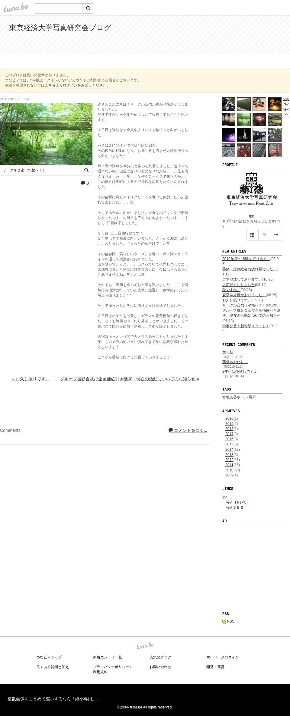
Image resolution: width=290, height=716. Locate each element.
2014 (229, 450)
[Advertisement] (211, 35)
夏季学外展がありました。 (244, 295)
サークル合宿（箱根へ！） (244, 305)
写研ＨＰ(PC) (237, 502)
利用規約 (100, 672)
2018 (229, 429)
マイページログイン (222, 657)
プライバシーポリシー (111, 667)
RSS (228, 621)
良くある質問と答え (52, 667)
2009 (229, 475)
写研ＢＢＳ (235, 507)
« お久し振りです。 (31, 378)
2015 (229, 444)
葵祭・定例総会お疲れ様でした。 (249, 269)
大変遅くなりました (238, 285)
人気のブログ (160, 657)
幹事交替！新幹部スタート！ (245, 326)
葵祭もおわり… (235, 362)
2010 (229, 470)
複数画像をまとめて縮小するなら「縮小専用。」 (54, 698)
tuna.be (144, 645)
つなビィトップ (49, 657)
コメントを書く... (188, 430)
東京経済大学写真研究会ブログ (60, 28)
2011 (229, 465)
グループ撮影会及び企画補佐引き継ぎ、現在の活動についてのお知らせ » (129, 378)
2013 (229, 455)
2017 (229, 434)
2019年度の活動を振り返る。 (246, 259)
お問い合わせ (160, 667)
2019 (229, 424)
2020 (229, 418)
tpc (251, 216)
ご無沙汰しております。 (242, 279)
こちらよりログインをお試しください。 (77, 85)
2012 (229, 460)
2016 (229, 439)
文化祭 (227, 352)
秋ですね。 (231, 290)
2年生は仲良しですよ (239, 371)
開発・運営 (215, 667)
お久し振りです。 (236, 300)
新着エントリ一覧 (107, 657)
